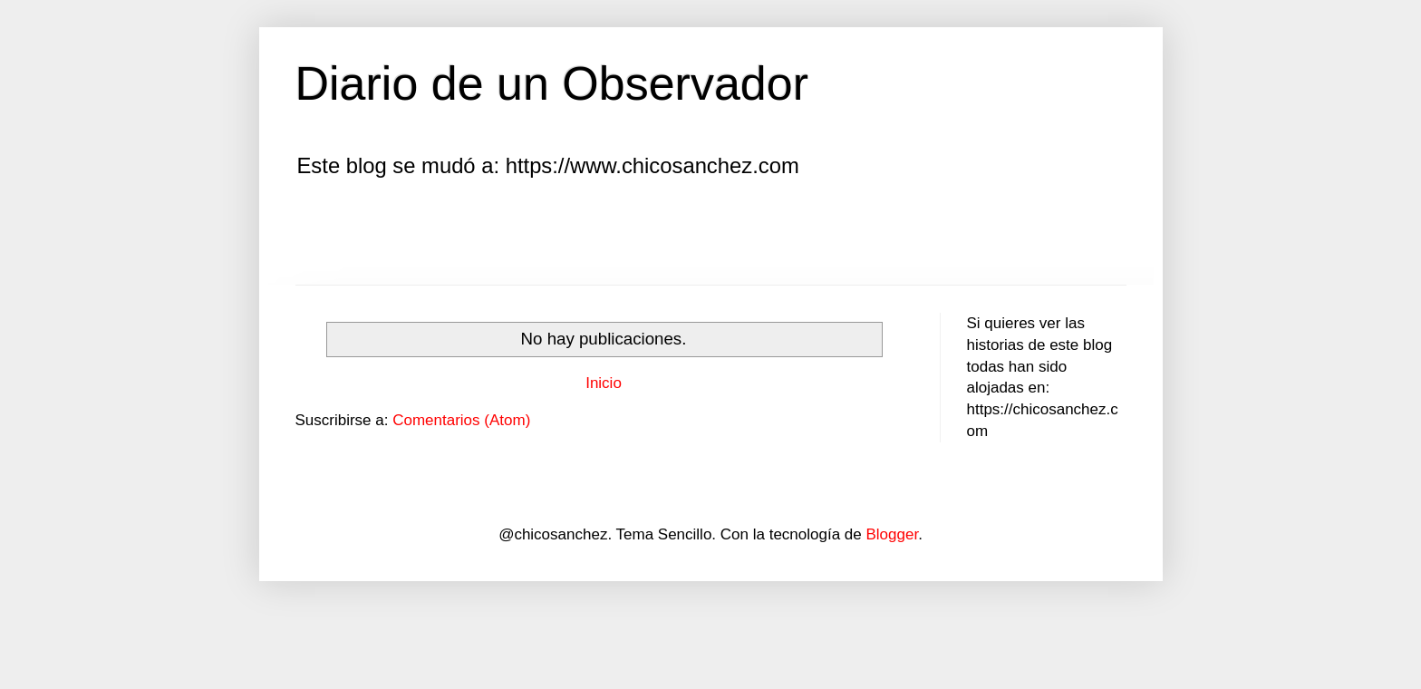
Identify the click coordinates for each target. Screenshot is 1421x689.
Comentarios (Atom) (461, 420)
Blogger (891, 534)
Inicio (603, 383)
